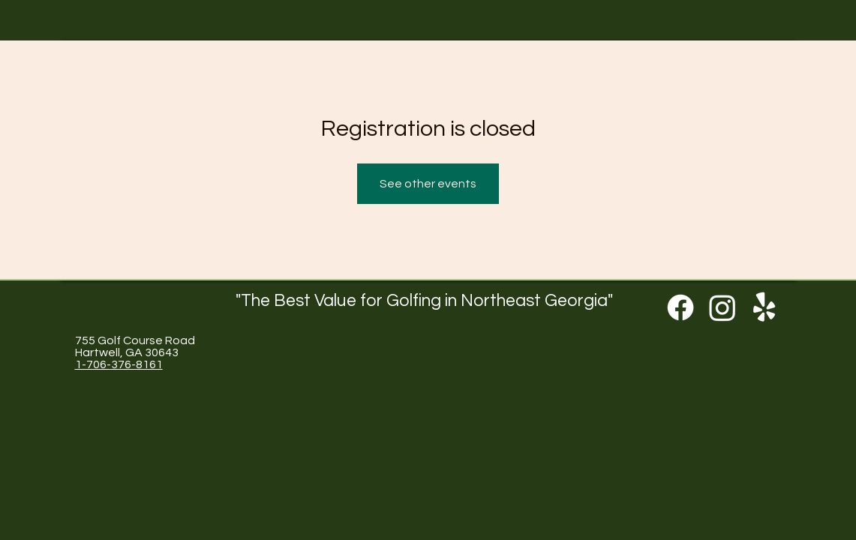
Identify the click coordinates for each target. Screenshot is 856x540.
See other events (428, 184)
